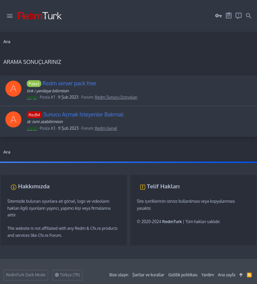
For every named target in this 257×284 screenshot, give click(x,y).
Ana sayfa (226, 274)
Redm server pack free (61, 83)
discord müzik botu (101, 164)
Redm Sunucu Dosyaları (116, 97)
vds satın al (45, 164)
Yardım (207, 274)
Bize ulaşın (118, 274)
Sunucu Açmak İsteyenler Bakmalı (75, 114)
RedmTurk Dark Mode (26, 274)
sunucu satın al (69, 164)
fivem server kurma (17, 164)
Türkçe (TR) (67, 274)
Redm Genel (106, 128)
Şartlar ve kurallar (148, 274)
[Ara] (249, 16)
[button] (9, 16)
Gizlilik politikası (182, 274)
